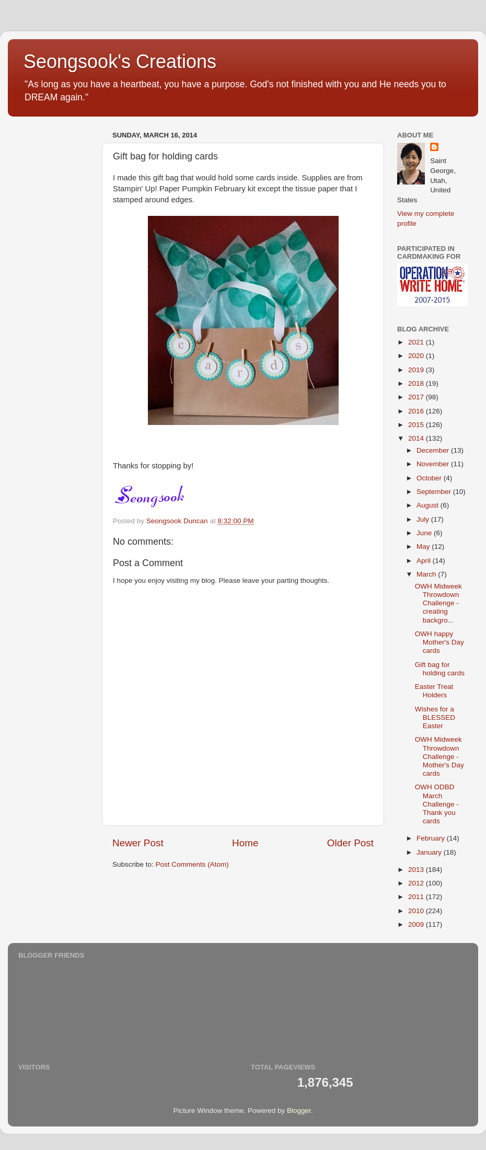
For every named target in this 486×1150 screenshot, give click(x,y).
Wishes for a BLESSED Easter (435, 717)
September (434, 492)
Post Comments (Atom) (192, 864)
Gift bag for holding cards (440, 669)
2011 (417, 897)
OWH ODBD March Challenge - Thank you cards (437, 804)
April (424, 561)
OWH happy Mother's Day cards (439, 642)
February (431, 838)
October (430, 478)
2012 (417, 883)
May (424, 546)
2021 (417, 342)
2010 (417, 911)
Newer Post (138, 842)
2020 (417, 356)
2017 (417, 397)
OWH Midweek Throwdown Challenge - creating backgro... (438, 603)
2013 (417, 869)
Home (245, 842)
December (433, 450)
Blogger (299, 1110)
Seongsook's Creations (120, 61)
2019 (417, 370)
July (423, 519)
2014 (417, 438)
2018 (417, 383)
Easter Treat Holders (434, 691)
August (428, 505)
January (430, 852)
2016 (417, 411)
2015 (417, 425)
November (433, 464)
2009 (417, 924)
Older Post (350, 842)
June (425, 533)
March (427, 574)
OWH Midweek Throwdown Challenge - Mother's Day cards (439, 756)
